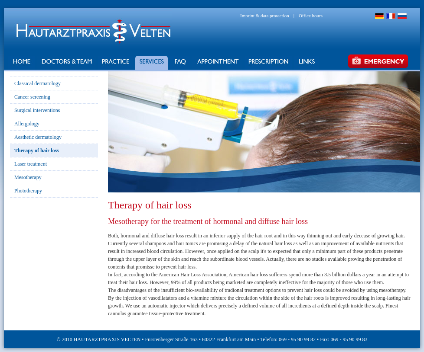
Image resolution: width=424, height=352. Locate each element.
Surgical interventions (37, 110)
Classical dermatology (37, 83)
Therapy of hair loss (36, 150)
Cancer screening (32, 97)
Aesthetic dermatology (38, 137)
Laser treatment (30, 164)
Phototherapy (28, 191)
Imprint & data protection (264, 15)
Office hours (311, 15)
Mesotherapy (28, 177)
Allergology (26, 124)
